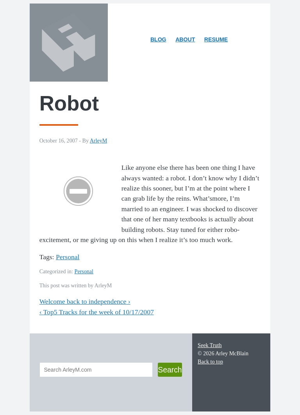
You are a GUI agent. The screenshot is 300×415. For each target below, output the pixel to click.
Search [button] (170, 369)
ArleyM (98, 140)
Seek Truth (209, 345)
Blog (158, 39)
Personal (68, 257)
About (187, 40)
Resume (216, 39)
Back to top (210, 361)
